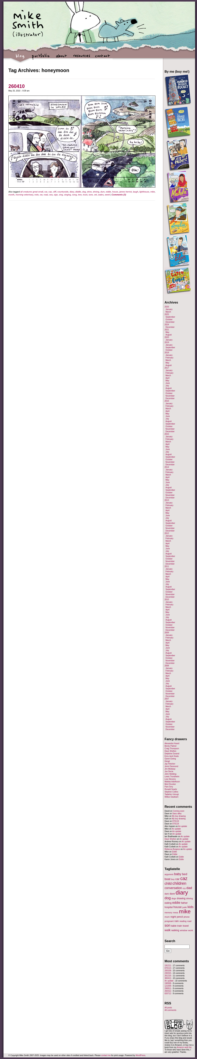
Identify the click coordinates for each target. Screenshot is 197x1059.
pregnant (169, 921)
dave (172, 893)
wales (101, 194)
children (179, 883)
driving (96, 192)
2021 (167, 330)
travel (186, 925)
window (183, 930)
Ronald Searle (171, 789)
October (169, 319)
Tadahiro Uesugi (172, 794)
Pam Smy (169, 787)
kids (190, 907)
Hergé (167, 761)
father (184, 902)
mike (152, 192)
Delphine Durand (172, 754)
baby (177, 874)
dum (102, 192)
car (45, 192)
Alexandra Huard (172, 743)
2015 (167, 434)
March (168, 312)
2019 (167, 342)
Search (170, 941)
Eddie (174, 852)
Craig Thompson (172, 748)
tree (80, 194)
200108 (168, 971)
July (167, 386)
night (173, 916)
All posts (168, 1008)
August (169, 335)
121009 (168, 986)
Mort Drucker (170, 784)
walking (175, 930)
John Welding (170, 774)
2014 (167, 467)
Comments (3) (119, 194)
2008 (167, 666)
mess (175, 912)
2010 (167, 599)
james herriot (125, 192)
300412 (168, 978)
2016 (167, 401)
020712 (168, 993)
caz (50, 192)
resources (82, 58)
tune (91, 194)
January (169, 309)
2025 (167, 314)
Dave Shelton (170, 751)
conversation (173, 888)
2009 (167, 633)
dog (84, 192)
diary (72, 192)
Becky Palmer (171, 746)
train (179, 925)
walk (168, 930)
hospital (169, 907)
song (74, 194)
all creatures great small (31, 192)
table (174, 925)
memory (168, 912)
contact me (106, 1055)
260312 (168, 991)
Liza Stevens (170, 779)
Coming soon (178, 811)
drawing (181, 898)
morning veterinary (24, 194)
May (167, 332)
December (170, 322)
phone (187, 917)
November (170, 396)
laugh (135, 192)
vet (95, 194)
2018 (167, 352)
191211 (168, 965)
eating (168, 902)
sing (61, 194)
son (167, 925)
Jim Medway (170, 769)
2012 (167, 533)
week (107, 194)
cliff (54, 192)
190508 (168, 983)
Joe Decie (169, 771)
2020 (167, 337)
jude (184, 907)
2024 (167, 324)
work (190, 930)
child (168, 884)
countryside (62, 192)
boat (167, 879)
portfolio (40, 58)
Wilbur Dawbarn (171, 797)
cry (184, 888)
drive (89, 192)
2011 (167, 566)
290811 (168, 988)
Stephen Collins (171, 792)
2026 (167, 307)
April (167, 378)
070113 (168, 968)
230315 (168, 973)
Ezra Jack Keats (172, 756)
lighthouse (144, 192)
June (168, 383)
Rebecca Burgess (172, 849)
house (115, 192)
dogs (173, 898)
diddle (78, 192)
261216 (168, 976)
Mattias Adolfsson (172, 782)
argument (169, 874)
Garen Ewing (170, 759)
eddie (108, 192)
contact (102, 58)
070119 (175, 821)
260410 (16, 86)
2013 (167, 500)
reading (182, 921)
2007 (167, 699)
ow (41, 194)
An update (182, 826)
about (61, 58)
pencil (180, 916)
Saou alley (177, 813)
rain (176, 921)
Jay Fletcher (170, 764)
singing (67, 194)
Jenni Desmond (171, 766)
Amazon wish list (184, 1047)
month (11, 194)
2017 (167, 368)
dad (189, 888)
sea (51, 194)
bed (184, 874)
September (170, 317)
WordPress (140, 1055)
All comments (170, 1010)
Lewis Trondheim (172, 776)
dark (167, 894)
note (36, 194)
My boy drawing (179, 816)
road (46, 194)
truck (85, 194)
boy (173, 879)
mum (167, 916)
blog (20, 58)
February (169, 358)
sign (56, 194)
